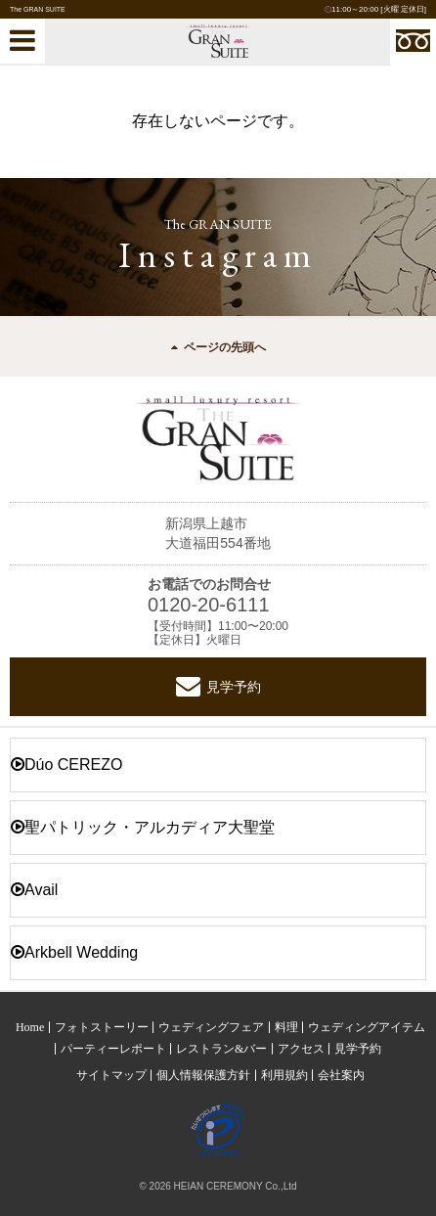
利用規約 (284, 1075)
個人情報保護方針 (203, 1075)
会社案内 (341, 1075)
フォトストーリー (102, 1027)
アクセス (301, 1049)
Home (30, 1027)
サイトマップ (111, 1075)
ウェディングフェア (211, 1027)
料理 (286, 1027)
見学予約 (218, 686)
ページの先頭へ (218, 347)
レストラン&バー (221, 1049)
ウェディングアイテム (366, 1027)
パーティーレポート (113, 1049)
